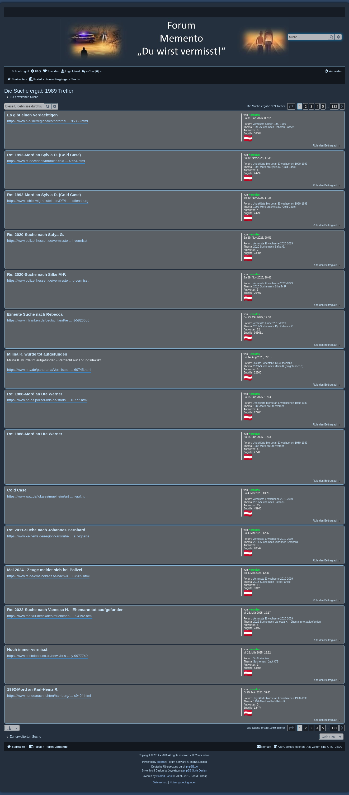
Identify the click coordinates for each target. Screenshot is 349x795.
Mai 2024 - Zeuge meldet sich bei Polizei (44, 569)
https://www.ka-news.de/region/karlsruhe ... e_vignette (48, 536)
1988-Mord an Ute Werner (268, 406)
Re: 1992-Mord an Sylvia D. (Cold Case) (44, 155)
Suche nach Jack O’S (266, 661)
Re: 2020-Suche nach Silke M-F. (36, 274)
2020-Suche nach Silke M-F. (269, 286)
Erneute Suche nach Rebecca (35, 314)
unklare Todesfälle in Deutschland (272, 363)
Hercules (254, 114)
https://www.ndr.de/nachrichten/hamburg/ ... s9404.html (49, 696)
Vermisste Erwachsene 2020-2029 (273, 243)
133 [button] (334, 106)
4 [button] (317, 106)
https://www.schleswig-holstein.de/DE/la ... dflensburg (47, 201)
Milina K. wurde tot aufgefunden (37, 354)
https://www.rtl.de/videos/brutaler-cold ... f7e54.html (46, 161)
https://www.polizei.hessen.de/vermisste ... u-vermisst (47, 280)
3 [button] (311, 106)
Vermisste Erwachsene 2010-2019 (273, 499)
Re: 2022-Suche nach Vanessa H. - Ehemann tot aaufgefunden (65, 609)
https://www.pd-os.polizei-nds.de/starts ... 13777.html (47, 400)
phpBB (161, 761)
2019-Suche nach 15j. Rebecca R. (273, 326)
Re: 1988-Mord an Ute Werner (34, 394)
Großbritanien (261, 658)
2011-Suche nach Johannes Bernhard (275, 542)
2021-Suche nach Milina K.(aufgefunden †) (278, 366)
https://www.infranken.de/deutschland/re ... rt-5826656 (48, 320)
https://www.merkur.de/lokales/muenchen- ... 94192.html (49, 616)
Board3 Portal (164, 776)
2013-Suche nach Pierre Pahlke (271, 581)
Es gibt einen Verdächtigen (32, 115)
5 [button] (323, 106)
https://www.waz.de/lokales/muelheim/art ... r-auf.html (47, 496)
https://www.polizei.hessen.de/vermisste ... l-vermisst (47, 241)
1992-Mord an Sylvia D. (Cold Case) (274, 166)
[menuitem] (35, 71)
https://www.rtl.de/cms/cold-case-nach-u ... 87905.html (48, 576)
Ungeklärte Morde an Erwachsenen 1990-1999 (280, 163)
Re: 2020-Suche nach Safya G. (35, 234)
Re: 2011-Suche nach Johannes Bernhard (46, 530)
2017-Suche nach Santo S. (269, 502)
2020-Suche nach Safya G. (269, 246)
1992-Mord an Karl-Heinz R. (269, 701)
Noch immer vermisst (27, 649)
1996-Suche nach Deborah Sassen (273, 127)
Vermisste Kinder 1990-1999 (269, 123)
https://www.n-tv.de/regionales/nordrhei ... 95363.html (47, 121)
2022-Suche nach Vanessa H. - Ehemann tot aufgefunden (287, 621)
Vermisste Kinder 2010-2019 (269, 323)
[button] (291, 106)
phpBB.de (192, 766)
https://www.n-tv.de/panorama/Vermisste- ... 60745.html (49, 370)
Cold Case (16, 490)
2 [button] (305, 106)
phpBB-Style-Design (195, 770)
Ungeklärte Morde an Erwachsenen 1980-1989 (280, 402)
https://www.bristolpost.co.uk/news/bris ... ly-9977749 (47, 656)
